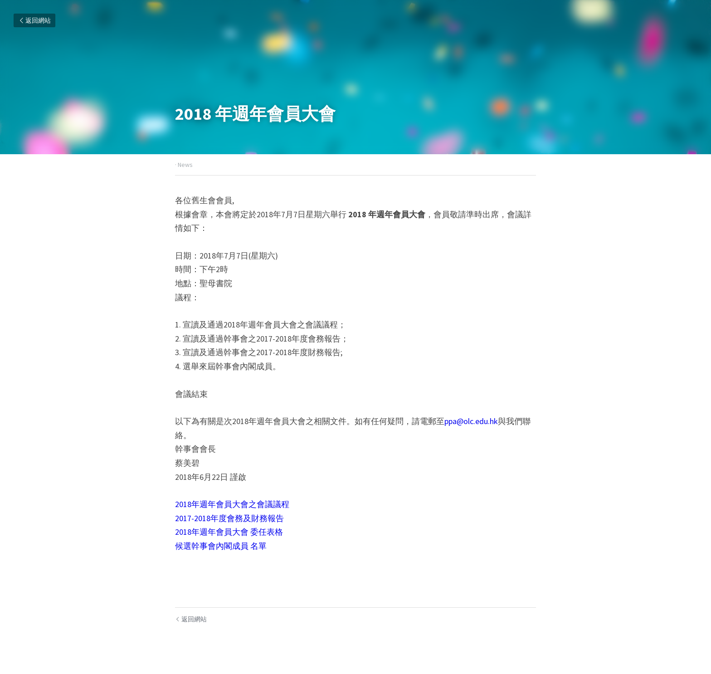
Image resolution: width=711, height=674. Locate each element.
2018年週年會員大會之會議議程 (232, 504)
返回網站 (34, 20)
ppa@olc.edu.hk (471, 421)
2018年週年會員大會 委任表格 (229, 532)
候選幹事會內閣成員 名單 (221, 546)
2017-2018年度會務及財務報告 (229, 518)
